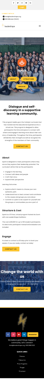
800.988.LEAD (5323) (11, 19)
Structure (28, 79)
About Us (22, 360)
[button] (40, 26)
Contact (22, 371)
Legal (22, 367)
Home (22, 356)
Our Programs (22, 364)
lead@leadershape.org (12, 16)
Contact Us (22, 146)
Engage (22, 86)
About (13, 79)
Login (22, 7)
